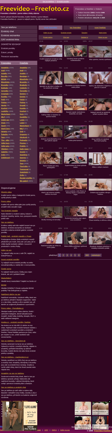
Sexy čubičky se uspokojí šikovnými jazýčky (100, 140)
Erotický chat (7, 31)
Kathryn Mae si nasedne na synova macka (50, 115)
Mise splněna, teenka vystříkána (100, 59)
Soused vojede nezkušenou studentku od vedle (75, 113)
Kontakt (38, 430)
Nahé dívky (103, 33)
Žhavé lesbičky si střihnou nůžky (100, 220)
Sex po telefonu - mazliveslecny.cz (15, 357)
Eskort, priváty (7, 52)
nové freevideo (50, 27)
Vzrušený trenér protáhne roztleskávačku (75, 59)
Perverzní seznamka (9, 56)
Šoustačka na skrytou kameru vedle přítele (75, 86)
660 (87, 255)
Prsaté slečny (47, 37)
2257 (46, 430)
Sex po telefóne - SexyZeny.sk (13, 341)
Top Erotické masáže (9, 211)
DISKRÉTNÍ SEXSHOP (11, 44)
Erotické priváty (66, 33)
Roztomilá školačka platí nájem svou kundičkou (75, 219)
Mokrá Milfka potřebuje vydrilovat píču (75, 247)
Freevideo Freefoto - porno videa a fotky (34, 8)
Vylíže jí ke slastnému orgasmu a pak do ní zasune (100, 86)
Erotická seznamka (10, 35)
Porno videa (6, 201)
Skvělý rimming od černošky (51, 220)
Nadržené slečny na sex (10, 294)
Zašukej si (84, 37)
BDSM (3, 285)
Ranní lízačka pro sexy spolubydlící (51, 166)
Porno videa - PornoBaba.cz (12, 308)
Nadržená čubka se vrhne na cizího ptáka (51, 246)
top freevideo (75, 27)
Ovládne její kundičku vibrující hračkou (100, 193)
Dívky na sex (102, 37)
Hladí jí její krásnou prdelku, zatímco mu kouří (50, 193)
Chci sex (66, 37)
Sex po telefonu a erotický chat (13, 387)
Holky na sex (6, 250)
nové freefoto (100, 27)
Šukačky (84, 33)
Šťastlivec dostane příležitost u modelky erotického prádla (100, 247)
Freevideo (6, 63)
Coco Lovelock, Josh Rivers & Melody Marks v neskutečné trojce (75, 192)
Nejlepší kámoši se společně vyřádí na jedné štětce (100, 113)
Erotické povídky (63, 1)
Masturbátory (6, 278)
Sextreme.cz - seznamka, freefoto (14, 401)
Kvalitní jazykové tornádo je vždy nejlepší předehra (51, 59)
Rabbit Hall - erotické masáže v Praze (16, 236)
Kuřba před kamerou (76, 140)
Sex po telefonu (48, 1)
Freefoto (24, 63)
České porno (6, 269)
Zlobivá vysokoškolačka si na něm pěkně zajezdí (51, 140)
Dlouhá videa (6, 192)
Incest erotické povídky (10, 259)
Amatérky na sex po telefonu (12, 373)
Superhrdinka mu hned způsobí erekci (75, 166)
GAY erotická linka (10, 39)
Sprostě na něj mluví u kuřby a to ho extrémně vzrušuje (51, 87)
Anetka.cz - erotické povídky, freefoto (16, 322)
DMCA (54, 430)
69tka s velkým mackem (100, 167)
